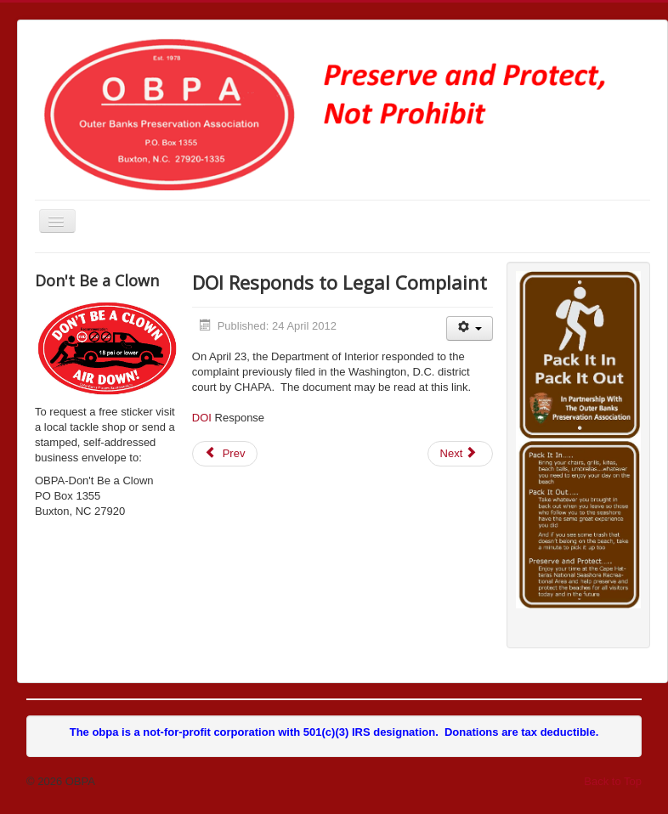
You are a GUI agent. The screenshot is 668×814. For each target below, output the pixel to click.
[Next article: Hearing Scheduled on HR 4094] (460, 453)
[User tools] (469, 328)
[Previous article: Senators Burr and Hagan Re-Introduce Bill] (225, 453)
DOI (202, 417)
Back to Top (613, 781)
